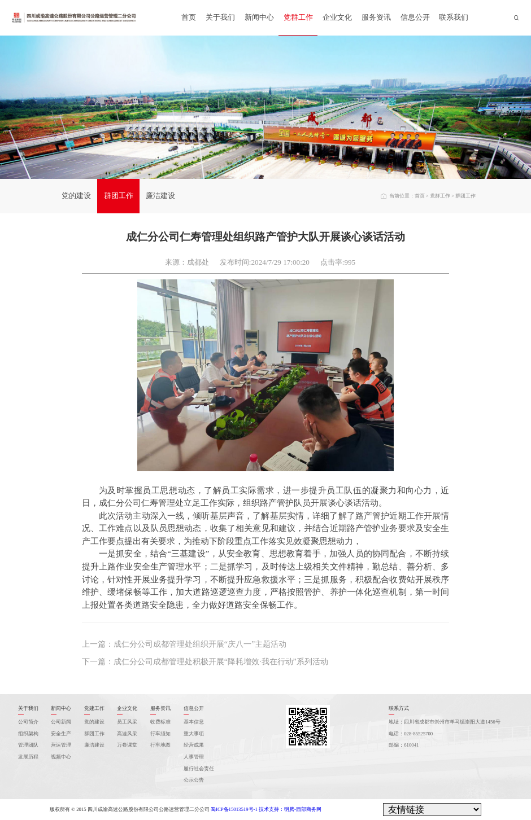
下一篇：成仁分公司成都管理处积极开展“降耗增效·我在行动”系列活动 (205, 661)
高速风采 (127, 733)
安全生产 (61, 733)
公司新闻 (61, 722)
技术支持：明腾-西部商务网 (290, 809)
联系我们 (453, 17)
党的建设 (76, 195)
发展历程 (28, 757)
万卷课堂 (127, 745)
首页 (188, 17)
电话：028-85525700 (411, 733)
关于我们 (220, 17)
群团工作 (118, 195)
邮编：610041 (404, 745)
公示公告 (194, 780)
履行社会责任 (199, 768)
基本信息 (194, 722)
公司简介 (28, 722)
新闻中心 (259, 17)
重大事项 (194, 733)
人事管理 (194, 757)
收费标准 (160, 722)
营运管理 (61, 745)
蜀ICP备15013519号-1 (234, 809)
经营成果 (194, 745)
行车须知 (160, 733)
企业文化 (337, 17)
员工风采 (127, 722)
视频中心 (61, 757)
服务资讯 (376, 17)
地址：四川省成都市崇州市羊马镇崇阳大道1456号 (444, 722)
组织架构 (28, 733)
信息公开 (415, 17)
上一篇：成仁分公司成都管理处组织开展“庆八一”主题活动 (184, 643)
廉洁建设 (160, 195)
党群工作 (298, 17)
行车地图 (160, 745)
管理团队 (28, 745)
